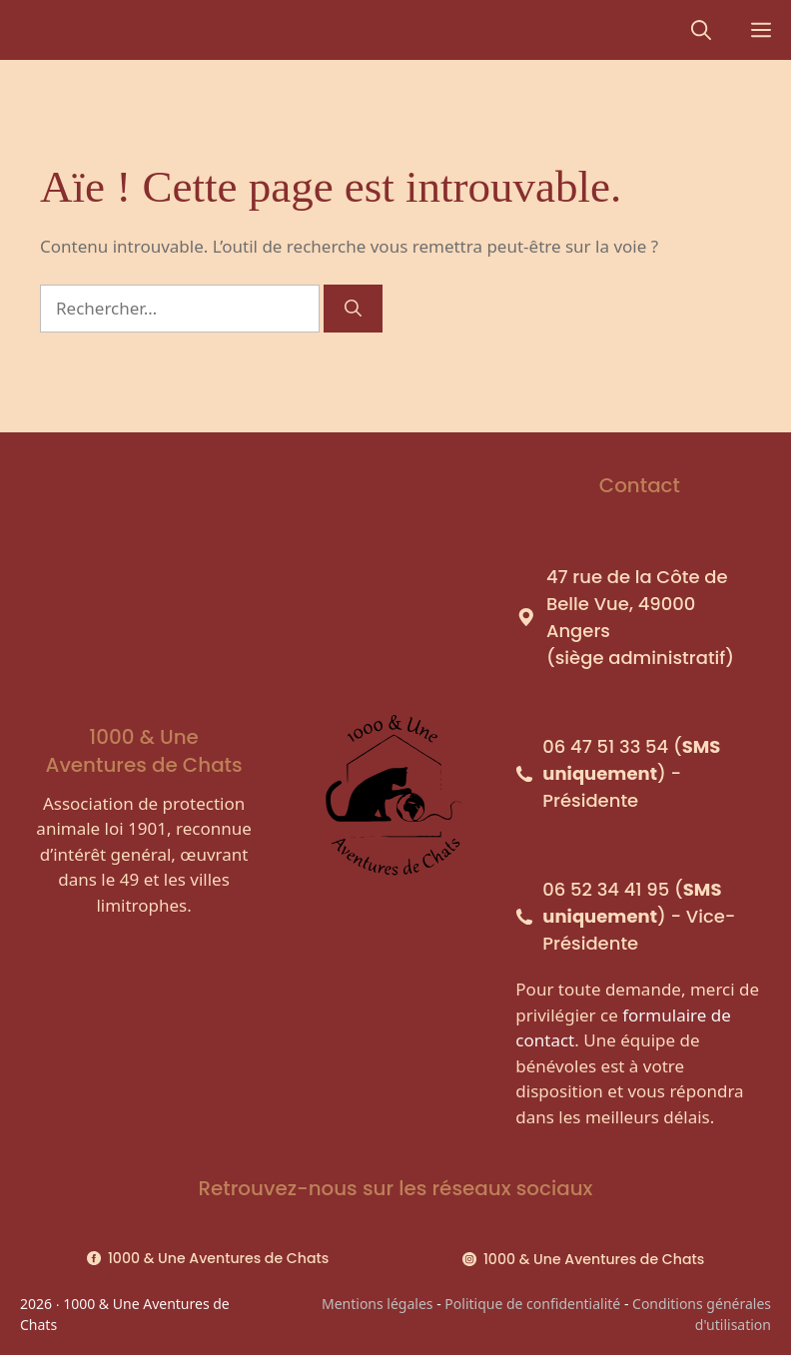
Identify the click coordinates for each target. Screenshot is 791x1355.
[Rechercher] (353, 309)
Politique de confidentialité (532, 1303)
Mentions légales (377, 1303)
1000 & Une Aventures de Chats (218, 1258)
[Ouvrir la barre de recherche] (701, 30)
